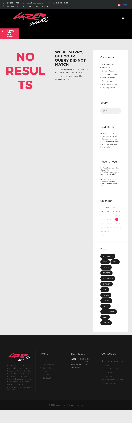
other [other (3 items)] (106, 319)
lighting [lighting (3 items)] (107, 314)
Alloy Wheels (48, 378)
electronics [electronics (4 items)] (109, 292)
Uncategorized (109, 88)
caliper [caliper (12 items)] (107, 281)
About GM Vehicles (110, 67)
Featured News (109, 78)
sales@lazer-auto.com (115, 393)
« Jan (102, 243)
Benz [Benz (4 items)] (105, 269)
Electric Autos (108, 71)
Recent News (108, 81)
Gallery (46, 388)
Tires (45, 385)
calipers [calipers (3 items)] (107, 286)
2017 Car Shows (109, 64)
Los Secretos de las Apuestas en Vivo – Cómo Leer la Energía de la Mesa (109, 188)
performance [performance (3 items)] (110, 325)
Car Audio (47, 381)
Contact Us (47, 391)
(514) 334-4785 (111, 397)
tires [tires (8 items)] (105, 330)
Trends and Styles (110, 84)
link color (111, 133)
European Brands (110, 74)
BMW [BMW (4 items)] (105, 275)
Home (45, 375)
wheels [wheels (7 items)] (106, 336)
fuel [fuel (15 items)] (105, 303)
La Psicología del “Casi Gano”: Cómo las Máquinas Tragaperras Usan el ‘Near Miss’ (109, 173)
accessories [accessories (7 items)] (109, 264)
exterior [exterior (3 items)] (107, 297)
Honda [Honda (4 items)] (106, 308)
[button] (123, 18)
